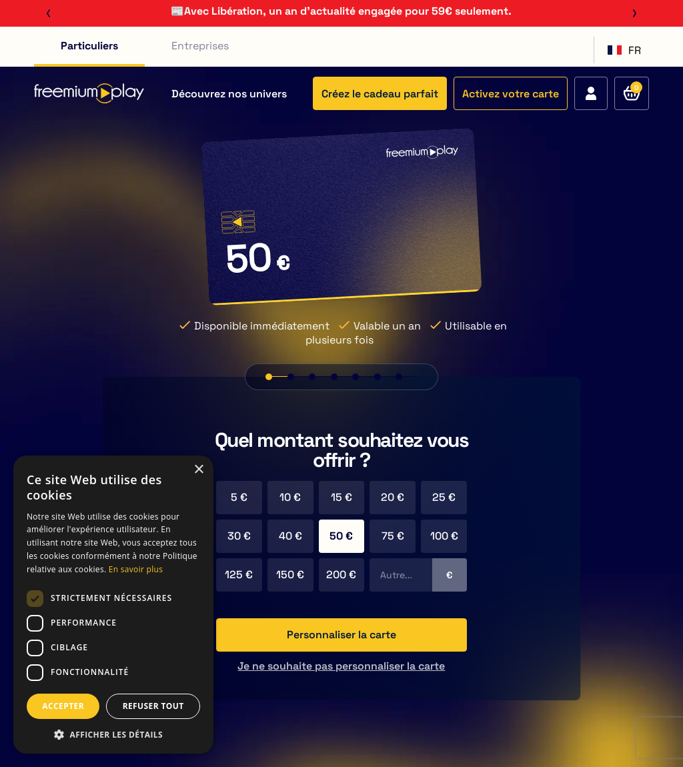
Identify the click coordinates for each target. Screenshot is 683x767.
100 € (444, 536)
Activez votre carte (510, 94)
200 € (341, 575)
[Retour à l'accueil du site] (89, 93)
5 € (239, 497)
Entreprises (200, 46)
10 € (290, 497)
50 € (341, 536)
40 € (290, 536)
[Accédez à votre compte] (591, 93)
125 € (239, 575)
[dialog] (113, 605)
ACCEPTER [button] (63, 706)
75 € (393, 536)
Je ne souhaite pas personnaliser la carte (341, 666)
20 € (392, 497)
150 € (290, 575)
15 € (341, 497)
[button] (113, 734)
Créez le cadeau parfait (379, 94)
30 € (239, 536)
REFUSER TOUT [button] (153, 706)
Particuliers (89, 46)
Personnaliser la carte (341, 635)
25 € (444, 497)
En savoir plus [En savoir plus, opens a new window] (136, 569)
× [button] (198, 470)
